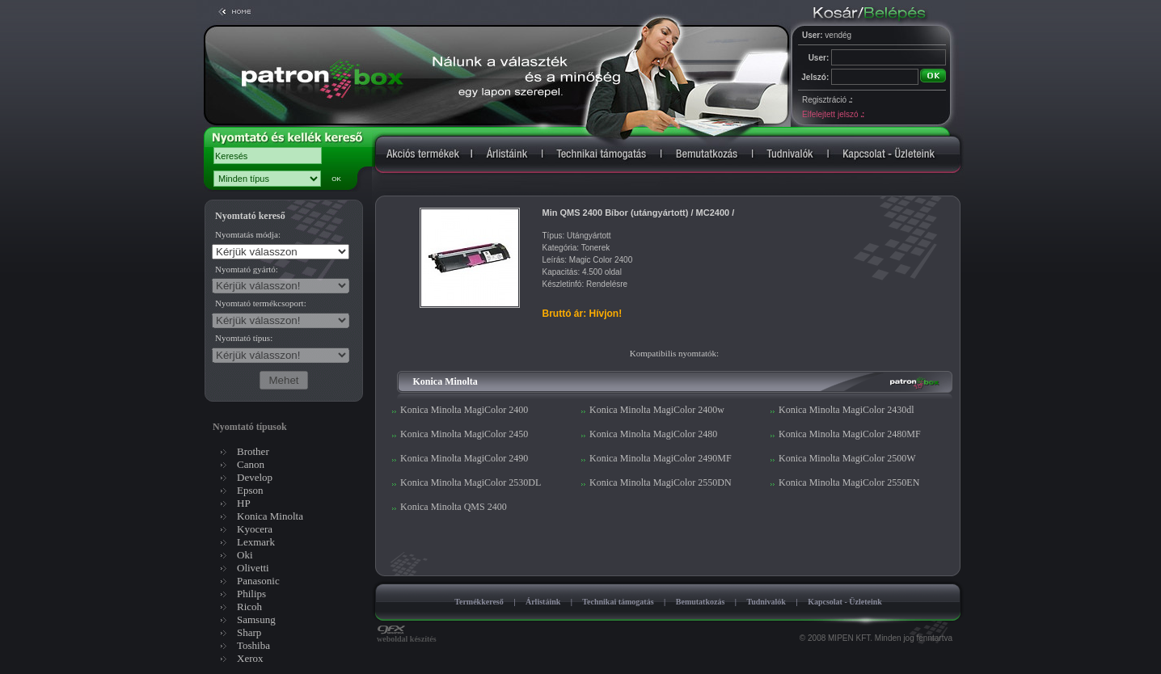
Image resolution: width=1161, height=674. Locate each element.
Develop (254, 477)
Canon (250, 464)
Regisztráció (827, 99)
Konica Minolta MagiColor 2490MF (660, 458)
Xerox (250, 658)
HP (244, 503)
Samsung (256, 619)
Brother (253, 451)
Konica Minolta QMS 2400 (453, 506)
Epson (250, 490)
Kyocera (254, 529)
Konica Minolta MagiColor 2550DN (660, 482)
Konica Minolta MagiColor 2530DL (470, 482)
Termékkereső (479, 601)
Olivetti (253, 568)
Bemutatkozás (700, 601)
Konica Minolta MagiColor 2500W (847, 458)
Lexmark (256, 542)
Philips (251, 594)
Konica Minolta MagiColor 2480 (653, 434)
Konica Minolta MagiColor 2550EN (849, 482)
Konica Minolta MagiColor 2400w (656, 409)
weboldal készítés (407, 635)
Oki (245, 555)
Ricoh (249, 606)
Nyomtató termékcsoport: (260, 303)
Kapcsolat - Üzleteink (845, 601)
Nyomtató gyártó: (246, 269)
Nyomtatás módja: (248, 234)
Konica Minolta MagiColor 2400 (464, 409)
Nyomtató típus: (243, 338)
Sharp (249, 632)
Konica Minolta (270, 516)
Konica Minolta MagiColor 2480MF (850, 434)
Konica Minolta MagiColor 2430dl (846, 409)
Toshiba (253, 645)
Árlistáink (543, 601)
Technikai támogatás (617, 601)
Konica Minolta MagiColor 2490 (464, 458)
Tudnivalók (766, 601)
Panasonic (258, 581)
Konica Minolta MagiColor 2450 (464, 434)
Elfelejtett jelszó (832, 114)
